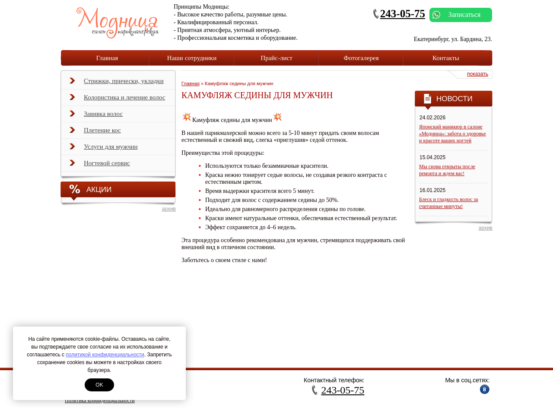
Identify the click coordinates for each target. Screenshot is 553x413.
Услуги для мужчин (104, 149)
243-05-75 (402, 13)
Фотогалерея (360, 57)
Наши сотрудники (191, 57)
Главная (107, 57)
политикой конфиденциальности (105, 355)
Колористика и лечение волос (117, 100)
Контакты (445, 57)
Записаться (456, 15)
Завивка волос (96, 116)
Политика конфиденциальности (100, 400)
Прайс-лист (276, 57)
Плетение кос (95, 133)
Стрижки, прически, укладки (117, 83)
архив (169, 209)
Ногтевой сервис (100, 166)
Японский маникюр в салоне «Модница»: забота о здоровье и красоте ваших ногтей (452, 134)
